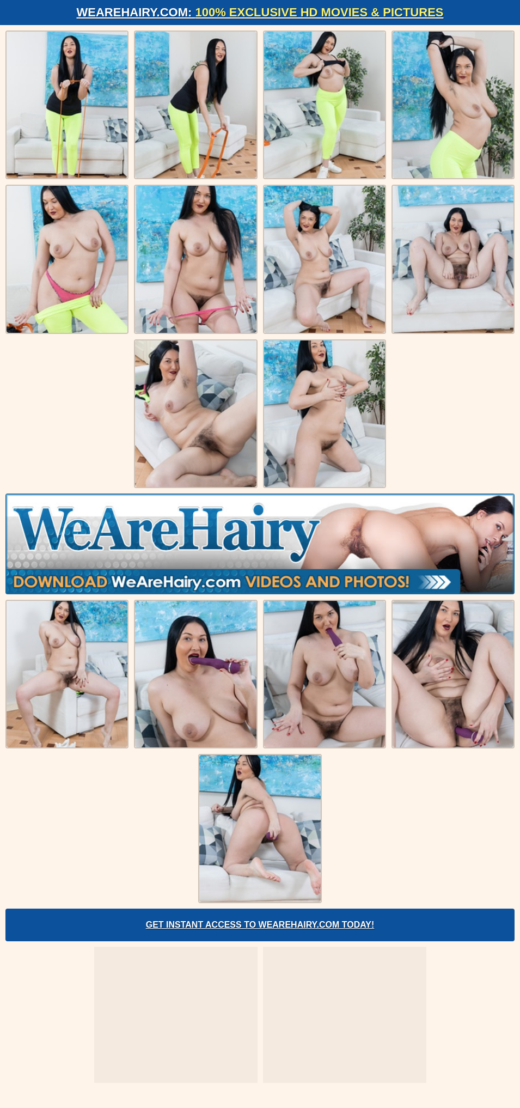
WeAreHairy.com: (260, 12)
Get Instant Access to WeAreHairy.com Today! (260, 924)
